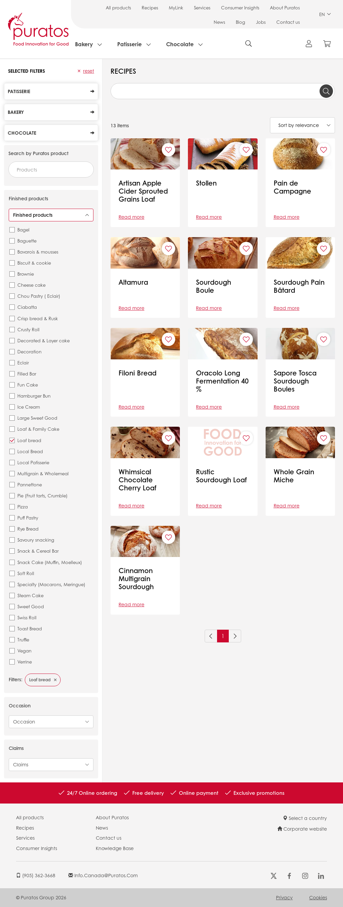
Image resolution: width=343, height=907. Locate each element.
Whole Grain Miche (294, 475)
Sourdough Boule (213, 286)
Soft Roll (25, 573)
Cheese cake (31, 285)
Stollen (206, 183)
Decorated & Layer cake (43, 340)
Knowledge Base (115, 848)
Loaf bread (29, 440)
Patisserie (129, 44)
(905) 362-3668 (35, 875)
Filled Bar (26, 373)
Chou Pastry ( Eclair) (38, 296)
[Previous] (211, 636)
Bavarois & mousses (37, 252)
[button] (79, 71)
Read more (131, 216)
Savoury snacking (35, 540)
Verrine (24, 661)
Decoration (29, 351)
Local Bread (30, 451)
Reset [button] (88, 70)
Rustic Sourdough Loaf (221, 475)
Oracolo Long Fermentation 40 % (222, 381)
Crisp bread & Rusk (37, 318)
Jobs (261, 22)
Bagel (23, 229)
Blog (240, 22)
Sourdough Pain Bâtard (299, 286)
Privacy (284, 897)
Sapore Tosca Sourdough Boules (295, 381)
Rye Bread (28, 529)
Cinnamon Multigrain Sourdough (136, 578)
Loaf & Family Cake (38, 429)
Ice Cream (28, 407)
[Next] (234, 636)
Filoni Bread (137, 372)
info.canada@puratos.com (103, 875)
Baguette (27, 240)
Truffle (23, 639)
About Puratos (285, 7)
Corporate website (302, 828)
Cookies (318, 897)
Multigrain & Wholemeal (43, 473)
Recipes (150, 7)
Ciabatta (27, 307)
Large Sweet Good (37, 418)
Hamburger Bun (34, 396)
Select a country (305, 818)
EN (325, 14)
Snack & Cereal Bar (38, 551)
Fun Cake (27, 384)
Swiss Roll (27, 617)
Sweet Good (30, 606)
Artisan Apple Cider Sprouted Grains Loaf (143, 191)
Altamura (133, 282)
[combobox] (51, 169)
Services (202, 7)
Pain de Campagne (292, 187)
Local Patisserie (33, 462)
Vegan (24, 650)
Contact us (288, 22)
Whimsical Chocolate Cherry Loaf (137, 479)
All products (118, 7)
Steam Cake (30, 595)
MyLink (176, 7)
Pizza (22, 506)
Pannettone (29, 484)
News (219, 22)
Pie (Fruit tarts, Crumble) (42, 495)
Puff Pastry (27, 517)
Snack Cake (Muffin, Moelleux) (49, 562)
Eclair (23, 362)
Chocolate (180, 44)
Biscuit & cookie (34, 263)
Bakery (84, 44)
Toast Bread (29, 628)
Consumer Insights (240, 7)
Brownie (25, 274)
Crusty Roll (28, 329)
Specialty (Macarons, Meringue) (51, 584)
